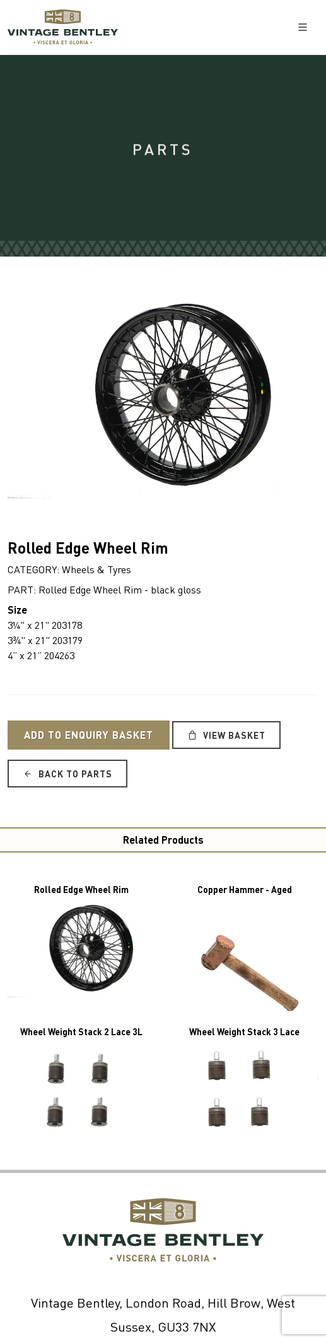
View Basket (226, 735)
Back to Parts (67, 773)
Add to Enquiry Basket (88, 734)
